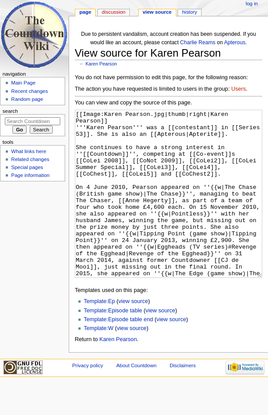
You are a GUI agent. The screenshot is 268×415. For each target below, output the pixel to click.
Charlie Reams (198, 42)
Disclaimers (183, 398)
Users (238, 89)
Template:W (98, 361)
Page (85, 12)
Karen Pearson (101, 63)
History (189, 12)
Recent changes (29, 91)
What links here (28, 151)
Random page (27, 99)
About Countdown (136, 398)
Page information (30, 175)
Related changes (30, 159)
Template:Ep (99, 334)
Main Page (23, 82)
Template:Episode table (113, 344)
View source (157, 12)
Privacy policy (87, 398)
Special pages (27, 167)
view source (133, 334)
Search (10, 111)
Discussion (113, 12)
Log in (252, 3)
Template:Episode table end (118, 353)
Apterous (234, 42)
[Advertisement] (32, 250)
